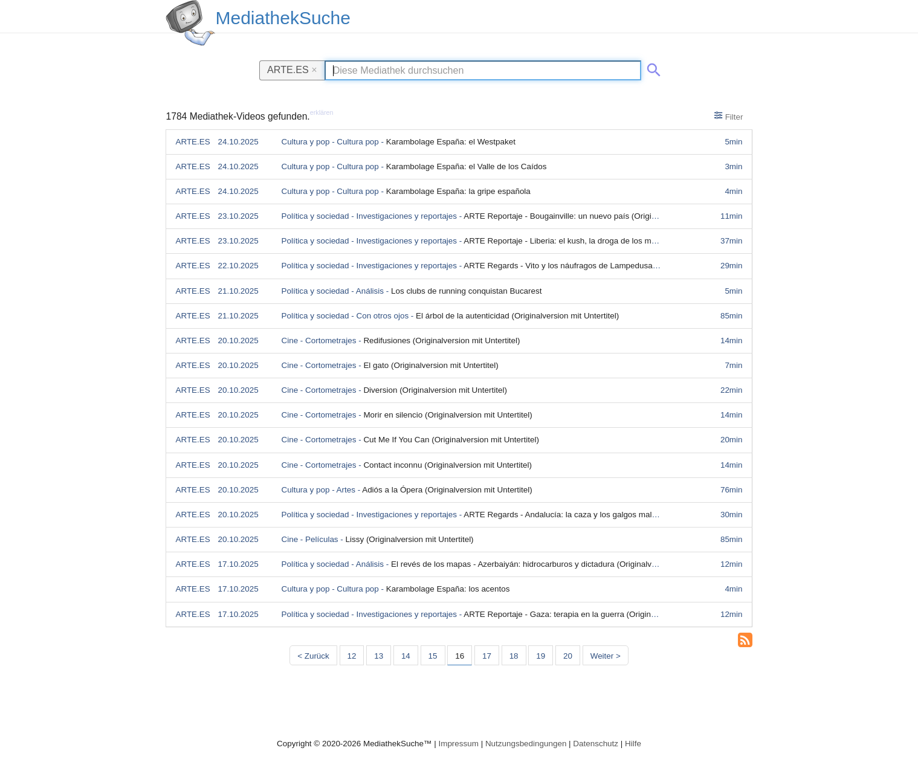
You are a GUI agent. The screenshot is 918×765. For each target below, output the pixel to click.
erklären (322, 112)
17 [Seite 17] (486, 655)
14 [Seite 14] (405, 655)
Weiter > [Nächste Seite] (605, 655)
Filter (728, 116)
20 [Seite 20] (567, 655)
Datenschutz (595, 743)
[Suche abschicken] (651, 67)
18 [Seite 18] (514, 655)
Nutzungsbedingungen (526, 743)
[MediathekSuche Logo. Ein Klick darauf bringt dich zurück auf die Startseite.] (190, 23)
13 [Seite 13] (378, 655)
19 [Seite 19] (540, 655)
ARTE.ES (292, 69)
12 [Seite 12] (352, 655)
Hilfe (633, 743)
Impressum (458, 743)
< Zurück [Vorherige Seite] (313, 655)
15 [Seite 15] (433, 655)
